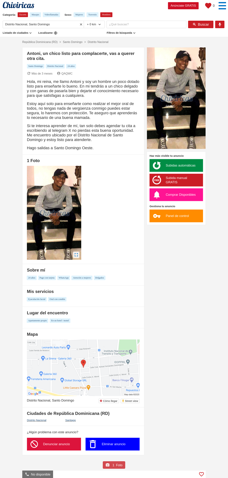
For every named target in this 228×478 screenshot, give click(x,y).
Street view (130, 400)
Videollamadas (51, 14)
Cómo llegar (108, 400)
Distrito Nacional (36, 420)
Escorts (22, 14)
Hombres (106, 14)
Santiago (70, 420)
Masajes (35, 14)
